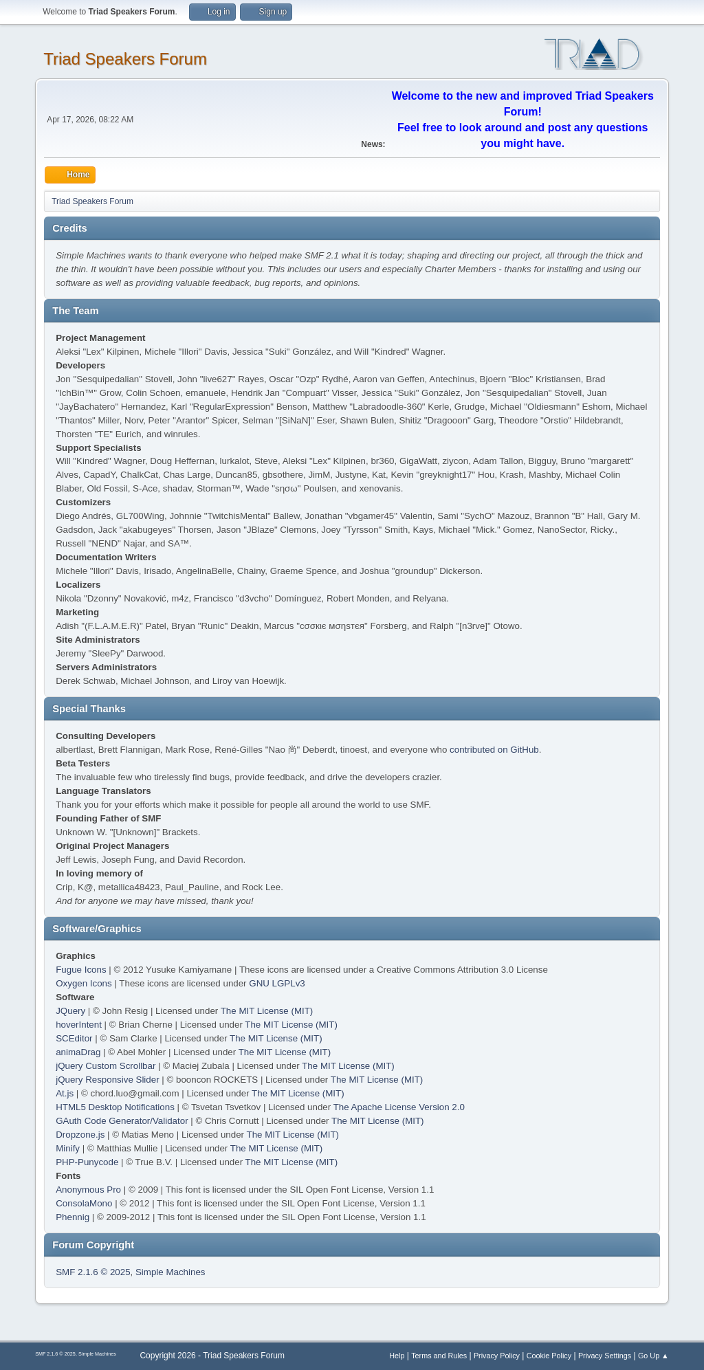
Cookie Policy (549, 1355)
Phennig (72, 1217)
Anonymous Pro (88, 1189)
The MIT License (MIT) (267, 1011)
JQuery (70, 1011)
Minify (68, 1148)
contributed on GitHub (494, 749)
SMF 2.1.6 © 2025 (93, 1272)
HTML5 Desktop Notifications (115, 1107)
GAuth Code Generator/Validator (122, 1121)
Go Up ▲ (653, 1355)
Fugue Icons (81, 969)
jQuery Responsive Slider (107, 1079)
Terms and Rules (439, 1355)
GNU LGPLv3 (277, 983)
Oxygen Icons (84, 983)
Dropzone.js (80, 1134)
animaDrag (78, 1052)
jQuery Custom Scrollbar (105, 1066)
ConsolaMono (84, 1203)
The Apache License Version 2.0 (399, 1107)
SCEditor (74, 1038)
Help (396, 1355)
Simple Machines (170, 1272)
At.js (65, 1093)
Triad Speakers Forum (125, 58)
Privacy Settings (604, 1355)
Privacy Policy (497, 1355)
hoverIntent (79, 1024)
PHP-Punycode (87, 1162)
